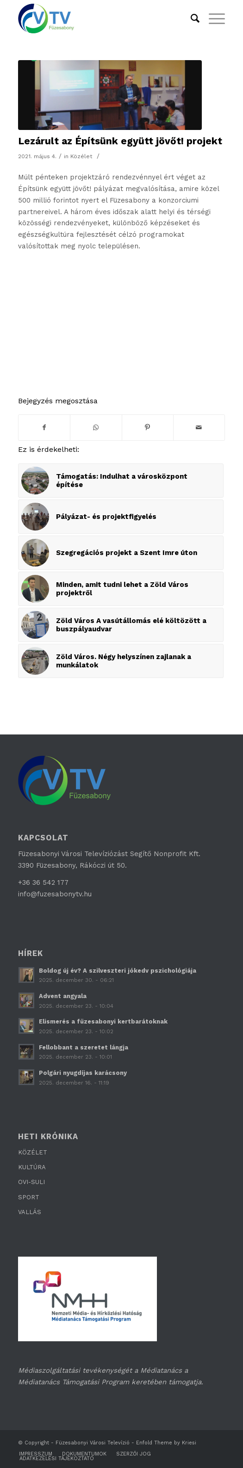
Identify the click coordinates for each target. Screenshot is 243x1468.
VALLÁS (29, 1212)
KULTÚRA (32, 1167)
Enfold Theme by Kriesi (166, 1443)
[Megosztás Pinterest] (147, 427)
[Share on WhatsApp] (95, 427)
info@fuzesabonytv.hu (55, 894)
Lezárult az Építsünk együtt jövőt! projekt (120, 141)
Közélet (81, 156)
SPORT (28, 1197)
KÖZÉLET (32, 1152)
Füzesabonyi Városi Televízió (93, 1443)
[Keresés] (190, 18)
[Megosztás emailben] (199, 427)
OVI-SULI (31, 1181)
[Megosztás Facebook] (44, 427)
